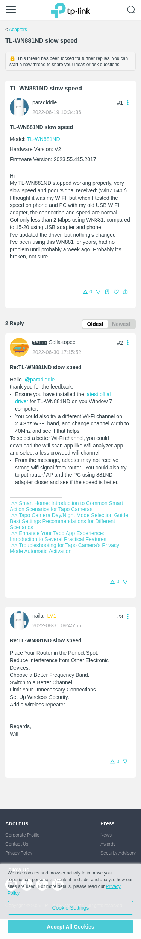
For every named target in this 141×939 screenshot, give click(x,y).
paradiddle (44, 102)
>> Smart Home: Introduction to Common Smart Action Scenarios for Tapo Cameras (67, 506)
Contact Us (16, 844)
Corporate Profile (22, 835)
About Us (16, 823)
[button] (125, 292)
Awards (107, 844)
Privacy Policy (18, 853)
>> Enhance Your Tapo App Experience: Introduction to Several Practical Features (59, 536)
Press (107, 823)
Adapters (18, 29)
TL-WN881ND (43, 139)
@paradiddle (40, 379)
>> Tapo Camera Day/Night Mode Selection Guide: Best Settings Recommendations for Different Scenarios (70, 521)
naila (38, 616)
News (106, 835)
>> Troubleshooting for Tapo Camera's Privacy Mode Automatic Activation (65, 548)
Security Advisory (118, 853)
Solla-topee (62, 342)
